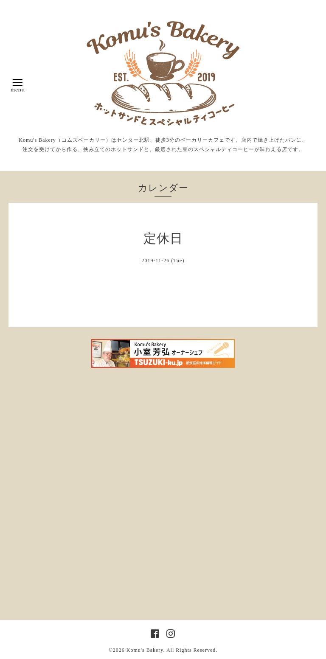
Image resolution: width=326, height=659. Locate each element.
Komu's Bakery (144, 650)
